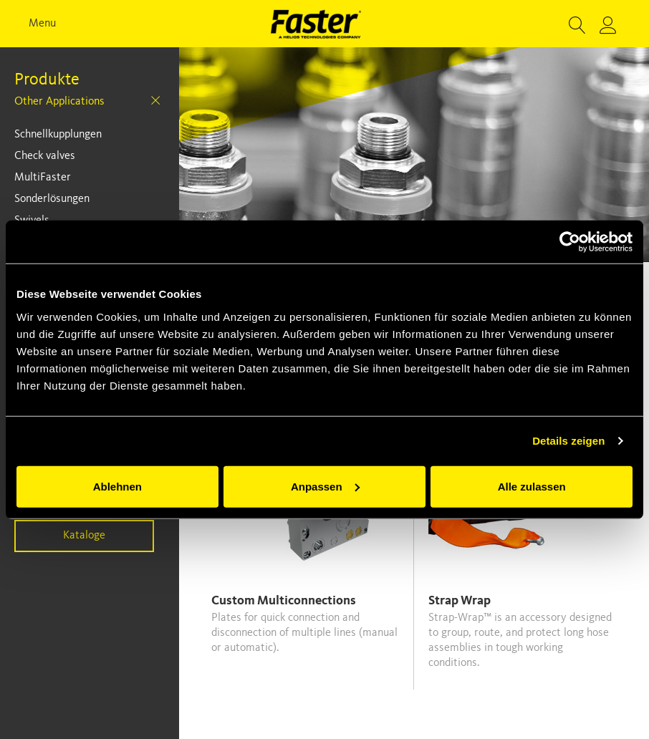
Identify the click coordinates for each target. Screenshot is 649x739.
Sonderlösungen (52, 199)
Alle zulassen (532, 486)
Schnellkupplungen (58, 134)
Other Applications (59, 101)
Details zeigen (568, 441)
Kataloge (84, 535)
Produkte (47, 80)
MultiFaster (42, 177)
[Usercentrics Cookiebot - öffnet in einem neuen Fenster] (570, 242)
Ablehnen (117, 486)
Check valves (44, 156)
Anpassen (325, 486)
